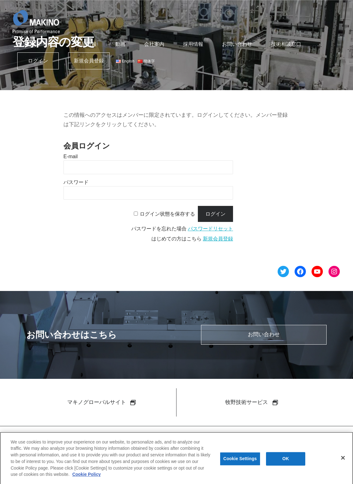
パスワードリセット (210, 228)
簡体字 (146, 61)
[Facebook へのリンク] (300, 272)
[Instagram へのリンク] (334, 272)
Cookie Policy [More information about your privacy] (86, 476)
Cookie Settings (240, 461)
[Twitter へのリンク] (283, 272)
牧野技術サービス (251, 402)
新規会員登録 (89, 60)
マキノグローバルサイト (101, 402)
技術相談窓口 (286, 44)
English (125, 61)
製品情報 (86, 44)
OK (285, 461)
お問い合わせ (237, 44)
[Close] (343, 460)
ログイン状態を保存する (167, 214)
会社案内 (154, 44)
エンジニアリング (37, 44)
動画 (120, 44)
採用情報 (193, 44)
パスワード (76, 182)
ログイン (38, 60)
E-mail (70, 156)
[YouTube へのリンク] (317, 272)
